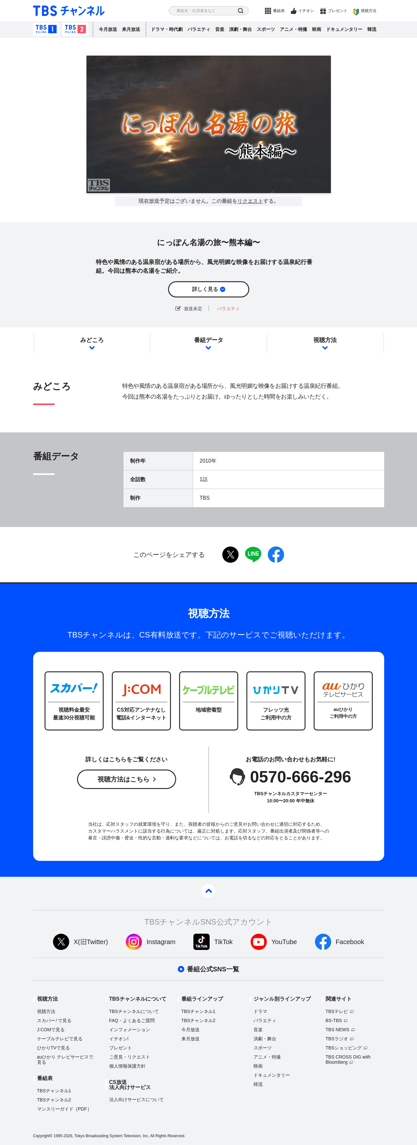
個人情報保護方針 (127, 1066)
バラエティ (199, 29)
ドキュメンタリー (344, 29)
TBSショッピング (344, 1047)
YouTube (284, 941)
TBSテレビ (337, 1011)
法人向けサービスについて (136, 1099)
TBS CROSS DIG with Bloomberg (348, 1059)
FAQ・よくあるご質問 (132, 1020)
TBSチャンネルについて (134, 1011)
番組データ (208, 340)
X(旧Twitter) (91, 941)
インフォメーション (129, 1029)
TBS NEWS (337, 1029)
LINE (253, 554)
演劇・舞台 (240, 29)
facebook (276, 554)
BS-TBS (334, 1020)
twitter (230, 554)
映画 (316, 29)
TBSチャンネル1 (46, 29)
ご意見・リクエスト (129, 1056)
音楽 (219, 29)
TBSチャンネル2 (75, 29)
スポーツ (266, 29)
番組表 (279, 10)
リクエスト (250, 201)
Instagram (161, 941)
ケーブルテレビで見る (60, 1038)
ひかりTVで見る (53, 1047)
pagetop (208, 891)
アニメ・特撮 (293, 29)
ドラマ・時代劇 (167, 29)
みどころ (92, 340)
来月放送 (131, 29)
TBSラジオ (337, 1038)
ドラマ (260, 1011)
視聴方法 (368, 10)
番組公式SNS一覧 (213, 969)
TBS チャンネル (69, 11)
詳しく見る (205, 289)
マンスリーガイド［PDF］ (64, 1109)
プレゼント (337, 10)
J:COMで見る (51, 1029)
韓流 (371, 29)
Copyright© (43, 1136)
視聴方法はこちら (124, 779)
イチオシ (306, 10)
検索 (240, 11)
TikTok (223, 941)
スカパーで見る (54, 1020)
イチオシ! (119, 1038)
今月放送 (108, 29)
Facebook (350, 941)
